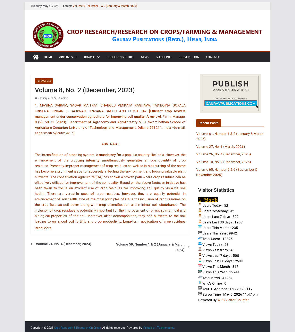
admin (64, 98)
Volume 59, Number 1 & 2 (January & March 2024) (153, 247)
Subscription (189, 57)
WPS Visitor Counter (233, 300)
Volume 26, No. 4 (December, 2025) (223, 154)
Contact (212, 57)
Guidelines (164, 57)
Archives (66, 57)
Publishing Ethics (120, 57)
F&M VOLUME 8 (43, 81)
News (145, 57)
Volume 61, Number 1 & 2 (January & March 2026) (105, 6)
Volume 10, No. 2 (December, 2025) (223, 162)
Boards (89, 57)
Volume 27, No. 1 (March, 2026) (220, 147)
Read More (43, 228)
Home (48, 57)
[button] (75, 57)
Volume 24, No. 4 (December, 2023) (61, 244)
